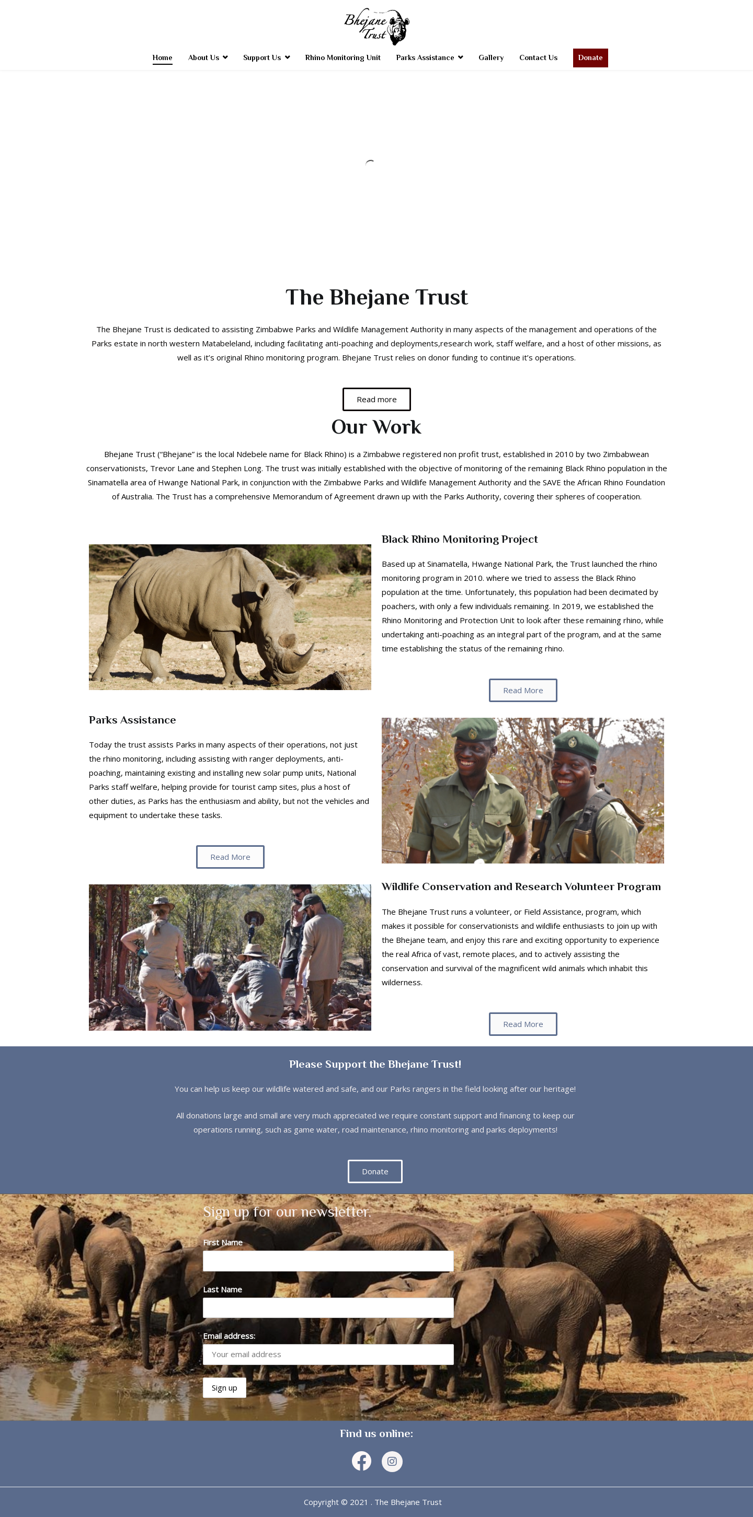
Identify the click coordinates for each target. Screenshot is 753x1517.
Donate (590, 57)
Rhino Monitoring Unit (343, 57)
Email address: (229, 1336)
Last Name (222, 1289)
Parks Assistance (425, 57)
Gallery (491, 57)
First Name (223, 1242)
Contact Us (538, 57)
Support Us (262, 57)
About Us (203, 57)
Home (163, 57)
